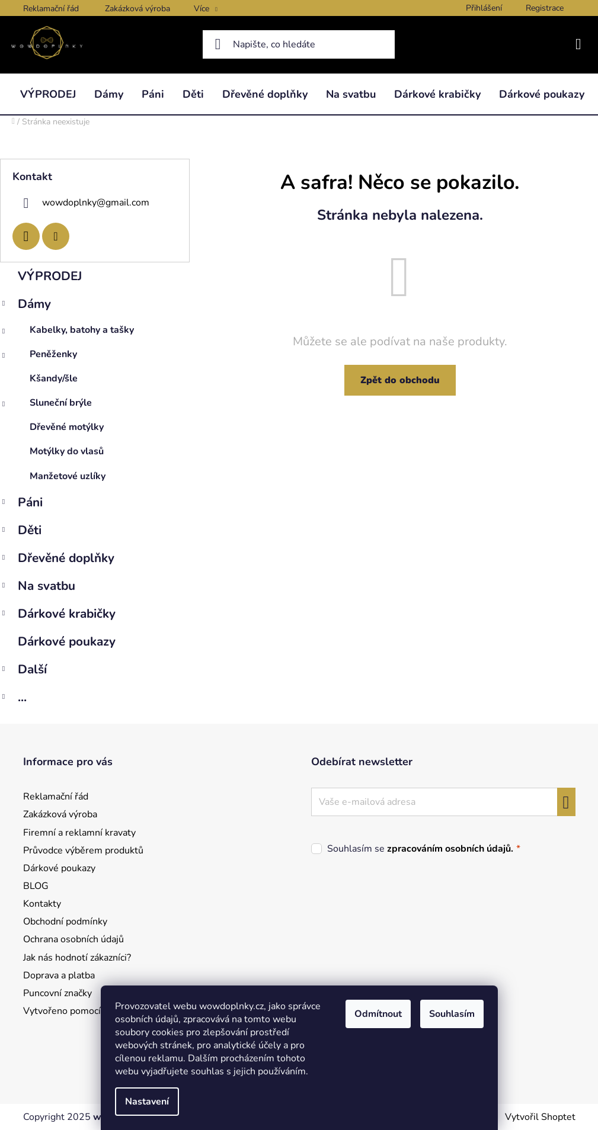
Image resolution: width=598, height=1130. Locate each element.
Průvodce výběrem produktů (83, 850)
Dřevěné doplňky (57, 559)
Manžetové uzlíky (67, 476)
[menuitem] (48, 94)
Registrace (545, 8)
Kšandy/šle (54, 378)
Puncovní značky (57, 993)
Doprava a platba (59, 975)
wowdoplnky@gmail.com (95, 201)
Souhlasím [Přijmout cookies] (452, 1013)
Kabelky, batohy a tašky (67, 332)
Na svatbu (37, 587)
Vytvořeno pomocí (62, 1010)
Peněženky (38, 357)
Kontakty (42, 903)
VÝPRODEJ (51, 276)
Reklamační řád (51, 8)
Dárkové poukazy (68, 641)
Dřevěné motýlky (67, 427)
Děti (20, 531)
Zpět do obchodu (400, 380)
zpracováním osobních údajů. (450, 848)
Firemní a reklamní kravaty (79, 832)
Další (23, 670)
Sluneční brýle (46, 405)
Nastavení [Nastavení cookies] (147, 1101)
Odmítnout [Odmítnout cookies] (378, 1013)
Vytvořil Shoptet (540, 1116)
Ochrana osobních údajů (73, 939)
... (13, 698)
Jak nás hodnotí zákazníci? (77, 957)
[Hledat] (299, 44)
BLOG (36, 886)
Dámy (25, 305)
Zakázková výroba (137, 8)
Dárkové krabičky (58, 615)
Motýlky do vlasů (67, 451)
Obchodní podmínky (65, 921)
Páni (21, 503)
